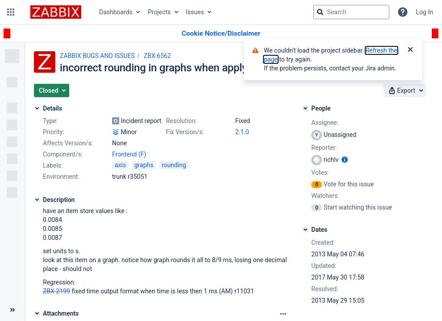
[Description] (37, 200)
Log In (424, 12)
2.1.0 (242, 132)
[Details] (37, 108)
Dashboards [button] (116, 12)
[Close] (410, 50)
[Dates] (305, 229)
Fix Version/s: (185, 132)
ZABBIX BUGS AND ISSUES (97, 55)
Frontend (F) (129, 154)
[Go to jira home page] (56, 12)
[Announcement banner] (221, 33)
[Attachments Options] (283, 314)
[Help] (403, 12)
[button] (10, 12)
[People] (305, 108)
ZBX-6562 (157, 55)
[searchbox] (351, 12)
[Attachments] (37, 313)
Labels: (53, 165)
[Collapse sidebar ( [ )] (12, 310)
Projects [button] (159, 12)
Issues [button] (195, 12)
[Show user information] (344, 159)
